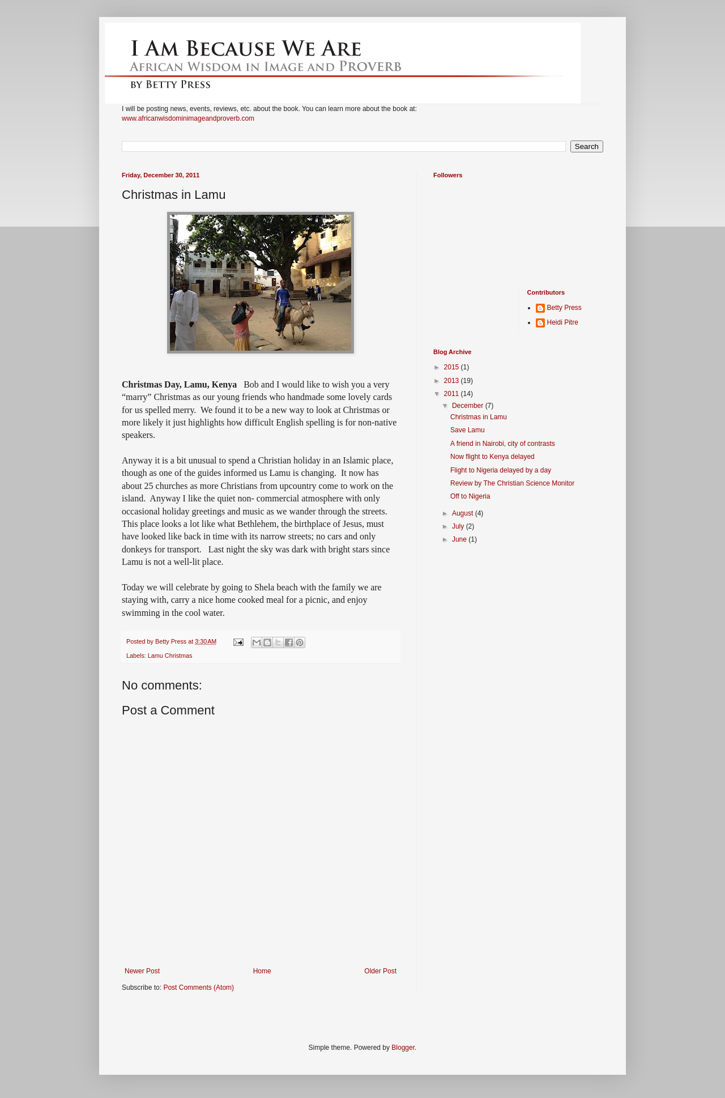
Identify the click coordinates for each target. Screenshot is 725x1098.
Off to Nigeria (470, 496)
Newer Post (142, 971)
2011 (452, 394)
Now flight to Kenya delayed (492, 457)
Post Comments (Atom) (198, 987)
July (459, 526)
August (463, 513)
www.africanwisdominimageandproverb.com (188, 118)
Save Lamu (467, 430)
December (468, 406)
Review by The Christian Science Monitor (512, 483)
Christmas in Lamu (478, 417)
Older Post (380, 971)
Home (262, 971)
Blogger (403, 1048)
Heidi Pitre (562, 322)
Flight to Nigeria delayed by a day (500, 470)
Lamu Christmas (170, 655)
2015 (452, 367)
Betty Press (564, 308)
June (460, 539)
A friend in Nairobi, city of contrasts (502, 444)
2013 (452, 381)
